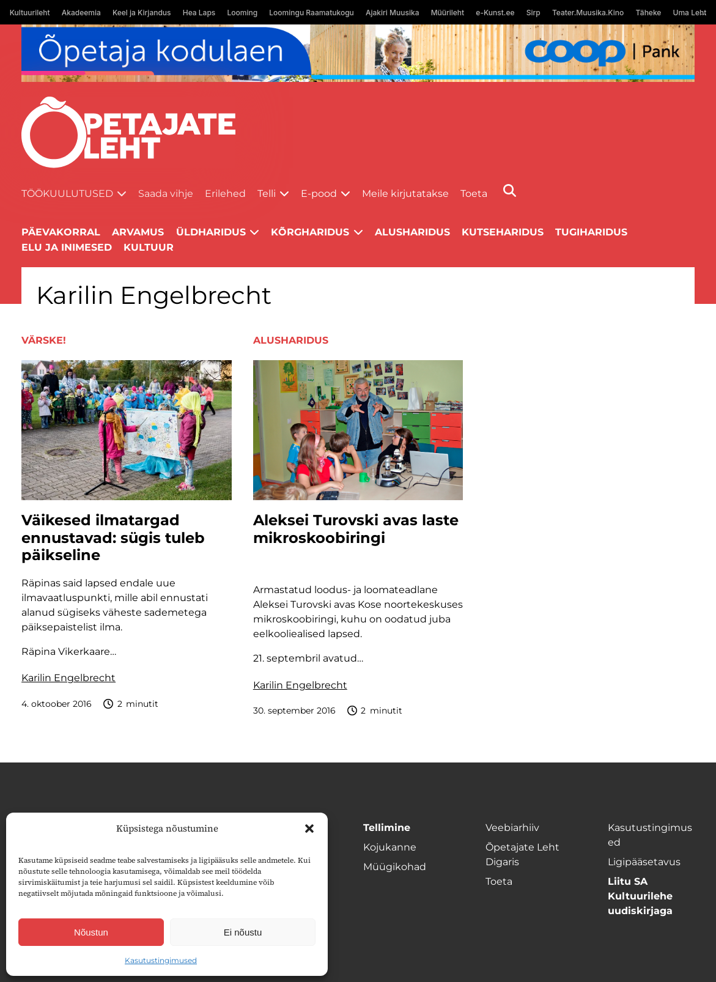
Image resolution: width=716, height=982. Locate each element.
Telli (266, 193)
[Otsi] (509, 190)
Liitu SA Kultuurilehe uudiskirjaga (640, 896)
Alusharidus (412, 232)
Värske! (43, 340)
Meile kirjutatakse (405, 193)
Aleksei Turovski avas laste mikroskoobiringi (356, 529)
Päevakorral (60, 232)
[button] (309, 828)
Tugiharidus (591, 232)
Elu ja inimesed (66, 247)
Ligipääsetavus (644, 862)
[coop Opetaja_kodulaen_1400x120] (358, 53)
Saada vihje (165, 193)
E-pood (319, 193)
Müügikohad (394, 867)
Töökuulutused (67, 193)
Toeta (473, 193)
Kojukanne (389, 847)
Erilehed (225, 193)
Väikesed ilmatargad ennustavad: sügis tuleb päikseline (113, 538)
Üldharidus (211, 232)
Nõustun (91, 932)
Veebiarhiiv (512, 827)
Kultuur (149, 247)
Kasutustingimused (161, 960)
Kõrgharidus (310, 232)
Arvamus (138, 232)
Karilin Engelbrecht (68, 678)
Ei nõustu (243, 932)
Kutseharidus (503, 232)
